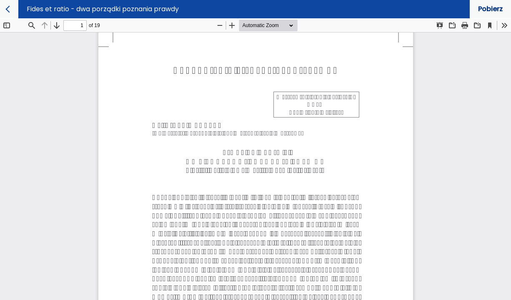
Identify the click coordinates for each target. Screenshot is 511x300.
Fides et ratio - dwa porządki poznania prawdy (103, 9)
